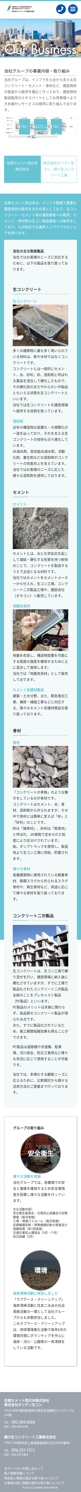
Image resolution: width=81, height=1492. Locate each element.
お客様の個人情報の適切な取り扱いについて (34, 1483)
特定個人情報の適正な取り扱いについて (31, 1478)
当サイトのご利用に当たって (23, 1468)
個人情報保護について (19, 1473)
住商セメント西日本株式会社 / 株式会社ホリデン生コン (20, 10)
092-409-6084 (61, 9)
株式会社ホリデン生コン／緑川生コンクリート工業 (58, 169)
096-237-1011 (23, 1450)
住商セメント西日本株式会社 (22, 166)
